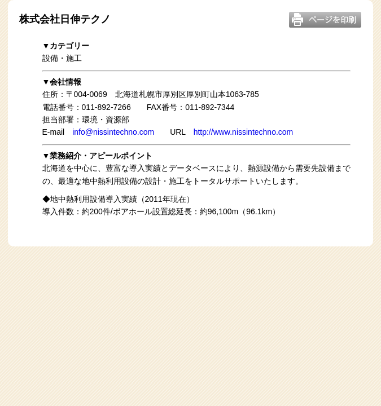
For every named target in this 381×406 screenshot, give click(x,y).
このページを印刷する (325, 19)
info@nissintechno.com (113, 131)
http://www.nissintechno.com (244, 131)
